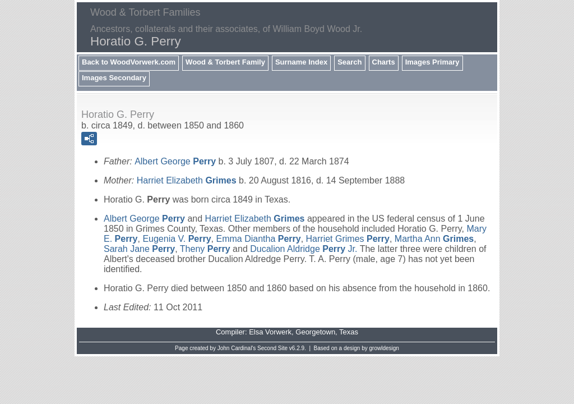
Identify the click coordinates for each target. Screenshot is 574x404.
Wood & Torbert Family (225, 62)
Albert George (175, 161)
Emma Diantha (258, 239)
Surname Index (301, 62)
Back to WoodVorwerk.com (128, 62)
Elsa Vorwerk (270, 332)
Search (349, 62)
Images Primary (432, 62)
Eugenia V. (176, 239)
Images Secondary (114, 78)
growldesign (384, 348)
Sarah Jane (139, 249)
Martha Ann (434, 239)
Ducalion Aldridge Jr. (303, 249)
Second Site (272, 348)
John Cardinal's (236, 348)
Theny (205, 249)
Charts (383, 62)
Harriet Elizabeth (187, 180)
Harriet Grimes (348, 239)
